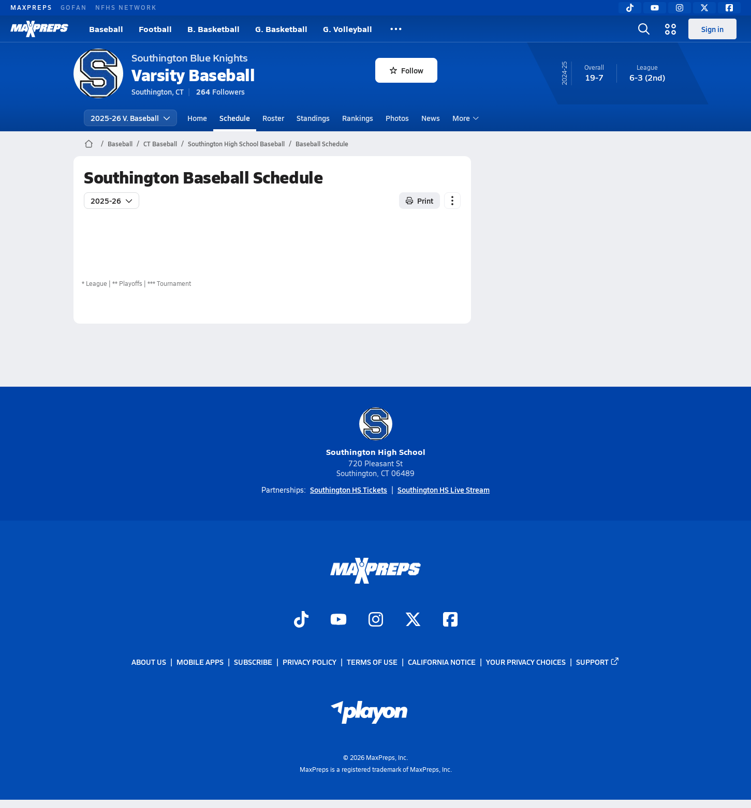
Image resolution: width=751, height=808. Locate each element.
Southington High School (375, 432)
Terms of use (372, 662)
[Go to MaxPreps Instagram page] (375, 620)
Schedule (234, 118)
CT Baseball (160, 144)
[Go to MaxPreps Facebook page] (450, 620)
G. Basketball (281, 29)
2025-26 (111, 200)
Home (197, 118)
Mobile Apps (200, 662)
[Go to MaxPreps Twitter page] (413, 620)
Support (598, 662)
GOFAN (74, 7)
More (464, 118)
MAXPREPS (31, 7)
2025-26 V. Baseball (130, 118)
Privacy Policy (309, 662)
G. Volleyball (347, 29)
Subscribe (253, 662)
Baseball (106, 29)
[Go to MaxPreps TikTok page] (301, 620)
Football (155, 29)
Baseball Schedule (322, 144)
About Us (148, 662)
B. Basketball (213, 29)
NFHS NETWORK (126, 7)
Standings (313, 118)
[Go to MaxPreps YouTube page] (338, 620)
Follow (406, 70)
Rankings (357, 118)
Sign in (712, 29)
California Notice (442, 662)
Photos (397, 118)
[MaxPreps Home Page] (89, 143)
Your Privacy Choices (526, 662)
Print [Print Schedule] (419, 200)
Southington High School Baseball (236, 144)
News (430, 118)
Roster (273, 118)
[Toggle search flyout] (643, 29)
